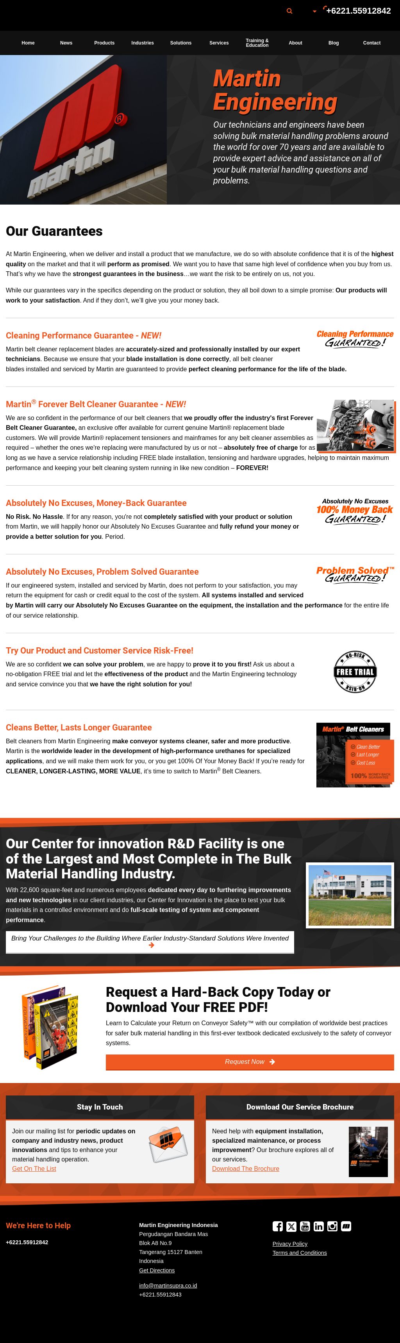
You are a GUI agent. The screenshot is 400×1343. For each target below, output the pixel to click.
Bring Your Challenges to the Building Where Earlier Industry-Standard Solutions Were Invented (150, 938)
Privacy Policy (290, 1244)
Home (27, 43)
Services (219, 43)
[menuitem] (48, 15)
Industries (143, 43)
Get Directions (157, 1270)
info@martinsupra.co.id (168, 1285)
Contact (372, 43)
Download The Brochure (245, 1168)
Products (104, 43)
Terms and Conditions (300, 1253)
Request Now (245, 1061)
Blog (334, 43)
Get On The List (34, 1168)
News (66, 43)
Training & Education (257, 43)
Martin (48, 15)
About (295, 43)
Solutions (181, 43)
